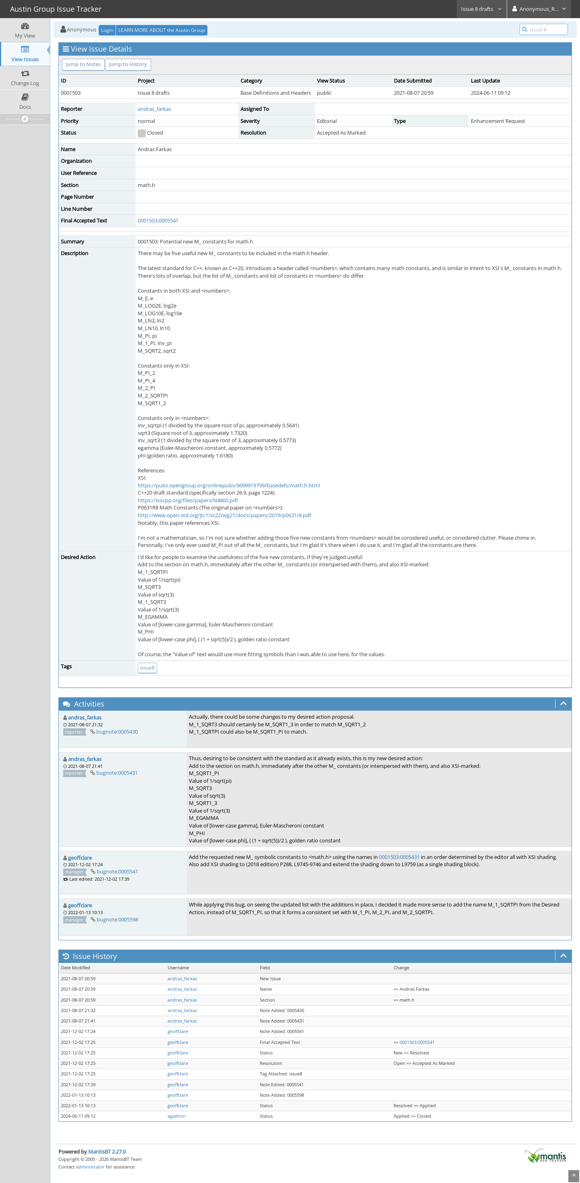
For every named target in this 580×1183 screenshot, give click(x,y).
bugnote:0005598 (117, 919)
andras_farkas (154, 108)
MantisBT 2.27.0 (107, 1151)
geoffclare (80, 857)
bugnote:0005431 (117, 772)
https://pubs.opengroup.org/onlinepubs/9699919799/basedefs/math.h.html (229, 485)
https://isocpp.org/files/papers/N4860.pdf (188, 500)
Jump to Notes (83, 64)
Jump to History (128, 64)
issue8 (147, 667)
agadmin (177, 1116)
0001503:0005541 (158, 220)
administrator (90, 1167)
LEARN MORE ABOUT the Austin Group (161, 30)
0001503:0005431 (399, 857)
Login (107, 30)
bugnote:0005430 (117, 731)
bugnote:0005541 (117, 871)
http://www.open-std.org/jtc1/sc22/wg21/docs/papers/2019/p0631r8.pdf (224, 515)
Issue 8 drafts (481, 8)
